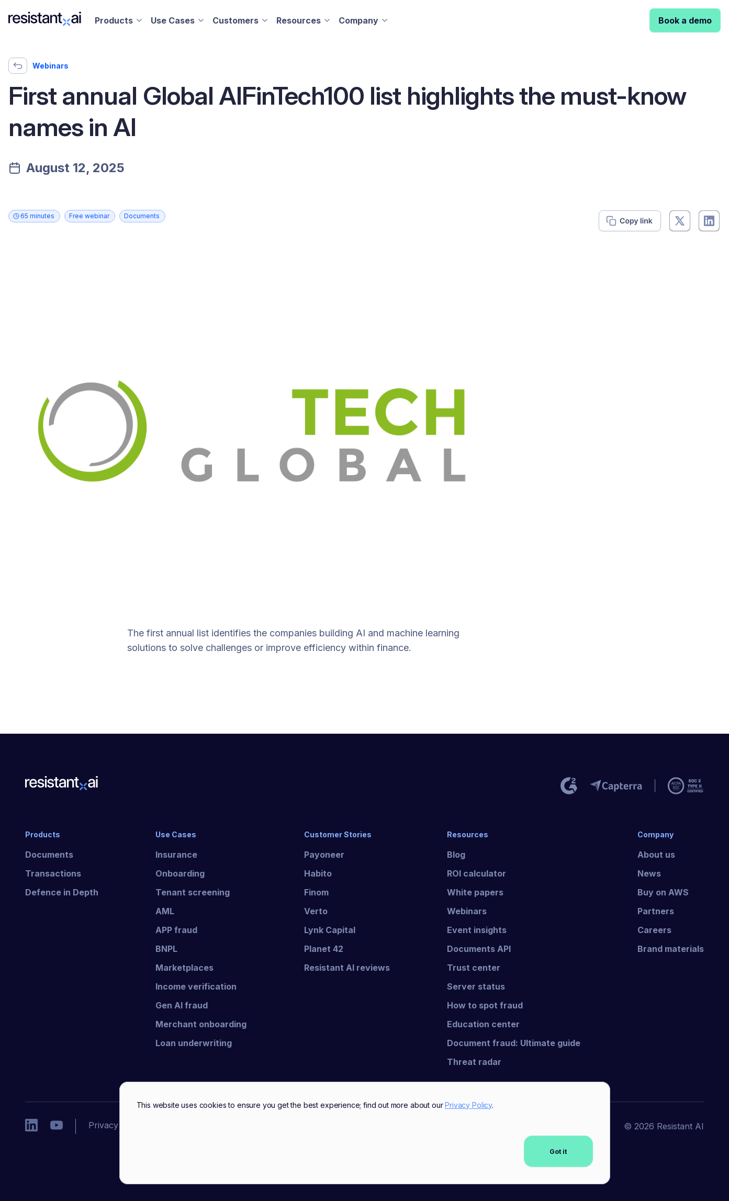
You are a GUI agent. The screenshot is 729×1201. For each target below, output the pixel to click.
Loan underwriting (193, 1043)
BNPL (166, 949)
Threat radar (474, 1062)
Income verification (196, 986)
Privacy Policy (468, 1105)
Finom (316, 892)
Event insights (477, 930)
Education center (483, 1024)
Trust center (473, 967)
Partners (655, 911)
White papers (475, 892)
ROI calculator (476, 873)
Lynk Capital (329, 930)
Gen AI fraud (181, 1005)
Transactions (53, 873)
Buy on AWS (663, 892)
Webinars (467, 911)
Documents (49, 854)
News (649, 873)
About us (656, 854)
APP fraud (176, 930)
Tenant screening (192, 892)
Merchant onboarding (200, 1024)
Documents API (479, 949)
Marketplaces (184, 967)
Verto (316, 911)
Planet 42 (323, 949)
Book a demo (685, 20)
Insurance (176, 854)
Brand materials (670, 949)
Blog (456, 854)
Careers (654, 930)
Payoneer (324, 854)
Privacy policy (116, 1125)
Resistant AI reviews (347, 967)
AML (164, 911)
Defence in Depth (61, 892)
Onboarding (180, 873)
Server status (476, 986)
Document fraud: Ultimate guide (513, 1043)
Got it (557, 1151)
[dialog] (364, 1133)
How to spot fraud (485, 1005)
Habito (318, 873)
